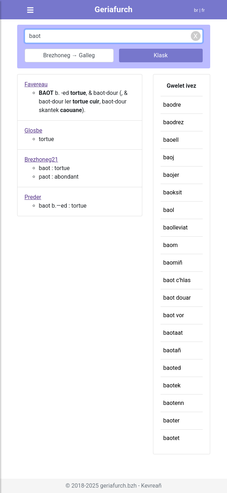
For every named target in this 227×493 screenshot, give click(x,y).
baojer (171, 174)
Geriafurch (113, 9)
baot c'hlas (177, 280)
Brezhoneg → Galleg (69, 55)
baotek (172, 385)
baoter (171, 420)
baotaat (173, 332)
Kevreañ (151, 485)
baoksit (172, 192)
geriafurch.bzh (118, 485)
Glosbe (34, 130)
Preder (33, 197)
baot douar (177, 297)
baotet (171, 438)
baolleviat (175, 227)
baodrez (173, 122)
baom (170, 245)
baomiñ (173, 262)
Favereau (36, 84)
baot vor (173, 315)
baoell (171, 139)
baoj (168, 157)
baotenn (173, 403)
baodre (172, 104)
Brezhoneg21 (41, 159)
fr (203, 10)
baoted (172, 367)
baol (168, 210)
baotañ (172, 350)
